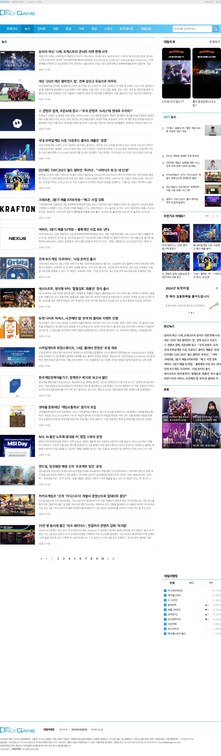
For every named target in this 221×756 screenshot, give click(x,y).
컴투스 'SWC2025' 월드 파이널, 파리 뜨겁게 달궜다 (182, 201)
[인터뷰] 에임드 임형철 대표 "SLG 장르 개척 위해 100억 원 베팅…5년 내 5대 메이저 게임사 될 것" (182, 165)
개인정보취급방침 (79, 730)
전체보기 (214, 41)
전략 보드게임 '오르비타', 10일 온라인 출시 (67, 259)
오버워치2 (171, 614)
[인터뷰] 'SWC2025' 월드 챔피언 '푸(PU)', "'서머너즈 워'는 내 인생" (84, 170)
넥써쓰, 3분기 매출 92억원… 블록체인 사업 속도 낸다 (74, 229)
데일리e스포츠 (18, 2)
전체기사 (11, 28)
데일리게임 (4, 2)
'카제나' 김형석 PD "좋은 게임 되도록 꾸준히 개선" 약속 (183, 130)
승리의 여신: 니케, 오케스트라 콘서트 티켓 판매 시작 (73, 51)
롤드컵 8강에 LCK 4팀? (203, 103)
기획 (81, 28)
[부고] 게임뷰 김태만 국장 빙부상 (182, 156)
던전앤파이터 (172, 619)
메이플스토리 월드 (175, 633)
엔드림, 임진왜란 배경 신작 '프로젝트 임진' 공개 (70, 466)
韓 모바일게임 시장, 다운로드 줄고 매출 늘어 (206, 247)
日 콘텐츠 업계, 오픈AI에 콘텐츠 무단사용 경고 (176, 275)
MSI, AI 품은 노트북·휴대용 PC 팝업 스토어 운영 (70, 437)
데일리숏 (146, 28)
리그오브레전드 (173, 590)
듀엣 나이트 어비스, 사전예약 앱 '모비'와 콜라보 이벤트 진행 (78, 318)
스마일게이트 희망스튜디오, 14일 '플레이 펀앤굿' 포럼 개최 (78, 348)
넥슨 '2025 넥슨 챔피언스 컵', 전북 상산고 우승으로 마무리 (77, 81)
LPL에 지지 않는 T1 (173, 101)
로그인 (218, 2)
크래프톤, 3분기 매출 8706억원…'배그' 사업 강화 (71, 200)
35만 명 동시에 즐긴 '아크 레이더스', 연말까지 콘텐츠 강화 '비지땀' (83, 525)
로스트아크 (171, 629)
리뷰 (56, 28)
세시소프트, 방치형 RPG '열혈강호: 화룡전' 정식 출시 (74, 288)
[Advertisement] (191, 144)
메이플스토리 (172, 595)
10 (102, 558)
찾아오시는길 (97, 730)
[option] (191, 249)
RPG (191, 583)
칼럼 (68, 28)
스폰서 (108, 28)
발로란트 (170, 605)
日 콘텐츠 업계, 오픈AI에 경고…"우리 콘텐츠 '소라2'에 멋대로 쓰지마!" (86, 111)
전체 (172, 583)
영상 (94, 28)
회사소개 (209, 2)
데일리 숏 (169, 41)
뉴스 (27, 28)
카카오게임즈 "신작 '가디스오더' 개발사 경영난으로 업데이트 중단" (83, 496)
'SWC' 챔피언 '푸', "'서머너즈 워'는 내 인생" (207, 275)
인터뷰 (42, 28)
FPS (211, 583)
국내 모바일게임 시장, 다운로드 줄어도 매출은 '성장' (73, 140)
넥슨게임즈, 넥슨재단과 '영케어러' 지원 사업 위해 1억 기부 (183, 189)
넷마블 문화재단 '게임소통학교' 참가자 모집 (67, 407)
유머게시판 (126, 28)
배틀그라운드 (172, 609)
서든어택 (170, 624)
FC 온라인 (171, 600)
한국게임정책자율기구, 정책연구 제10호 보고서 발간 (73, 377)
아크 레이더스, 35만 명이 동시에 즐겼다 (174, 247)
